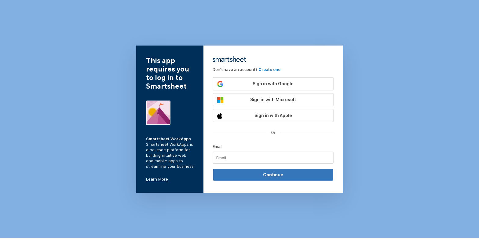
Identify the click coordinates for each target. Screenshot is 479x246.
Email (217, 146)
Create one (269, 69)
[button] (273, 83)
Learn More (157, 179)
